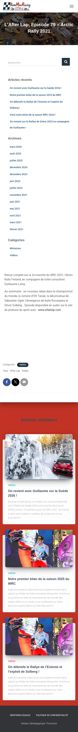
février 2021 (16, 229)
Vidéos (14, 255)
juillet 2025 (16, 160)
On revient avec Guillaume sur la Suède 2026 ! (35, 88)
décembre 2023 (18, 174)
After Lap (15, 370)
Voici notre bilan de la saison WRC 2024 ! (33, 114)
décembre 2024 (18, 167)
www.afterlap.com (49, 310)
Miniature (15, 248)
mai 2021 (15, 208)
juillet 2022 (16, 188)
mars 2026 (16, 146)
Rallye (25, 370)
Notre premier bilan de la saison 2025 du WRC (35, 95)
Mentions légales (20, 715)
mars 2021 (16, 222)
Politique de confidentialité (52, 715)
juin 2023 (15, 181)
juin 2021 (15, 201)
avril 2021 (15, 215)
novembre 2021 (18, 194)
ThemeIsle (51, 723)
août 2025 (15, 153)
